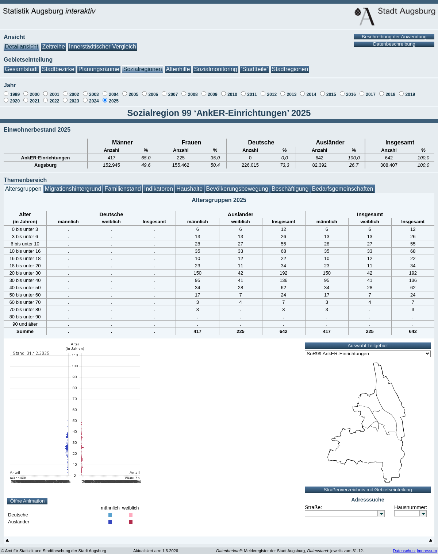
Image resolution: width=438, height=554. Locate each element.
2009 (213, 90)
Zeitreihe (53, 43)
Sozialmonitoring (215, 65)
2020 (15, 97)
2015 (331, 90)
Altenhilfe (178, 65)
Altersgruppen (23, 185)
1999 (15, 90)
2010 (232, 90)
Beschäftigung (290, 185)
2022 (54, 97)
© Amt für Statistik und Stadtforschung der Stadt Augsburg (53, 547)
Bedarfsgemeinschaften (342, 185)
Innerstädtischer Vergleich (102, 43)
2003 (94, 90)
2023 (74, 97)
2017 (371, 90)
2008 (193, 90)
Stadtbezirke (58, 65)
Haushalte (189, 185)
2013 (292, 90)
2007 (173, 90)
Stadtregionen (290, 65)
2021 (35, 97)
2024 (94, 97)
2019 (410, 90)
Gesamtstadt (21, 65)
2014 (311, 90)
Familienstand (122, 185)
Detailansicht (21, 43)
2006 (153, 90)
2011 (252, 90)
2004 (114, 90)
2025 (114, 97)
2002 (74, 90)
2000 (35, 90)
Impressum (427, 547)
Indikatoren (158, 185)
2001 (54, 90)
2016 (351, 90)
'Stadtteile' (254, 65)
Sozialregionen (142, 65)
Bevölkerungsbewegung (237, 185)
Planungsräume (98, 65)
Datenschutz (404, 547)
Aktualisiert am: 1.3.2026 (155, 547)
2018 (390, 90)
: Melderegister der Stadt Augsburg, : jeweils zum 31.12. (290, 547)
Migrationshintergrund (73, 185)
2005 (133, 90)
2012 (272, 90)
